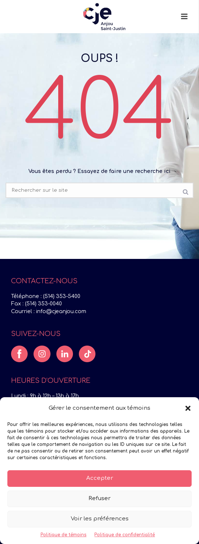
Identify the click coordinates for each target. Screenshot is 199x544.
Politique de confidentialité (124, 534)
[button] (188, 408)
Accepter (99, 478)
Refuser (99, 498)
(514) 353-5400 (61, 296)
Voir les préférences (100, 519)
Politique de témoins (64, 534)
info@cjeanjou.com (61, 311)
